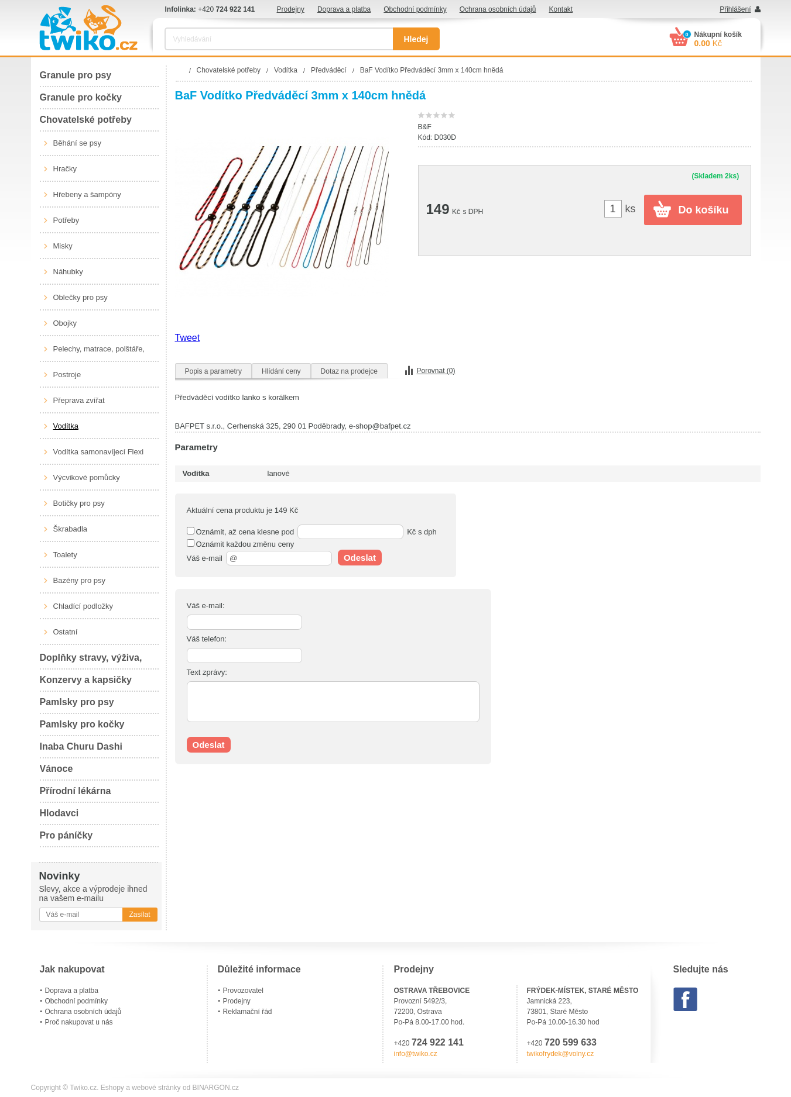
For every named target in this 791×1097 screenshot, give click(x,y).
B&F (425, 127)
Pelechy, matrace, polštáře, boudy (99, 353)
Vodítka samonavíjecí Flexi (98, 451)
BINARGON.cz (216, 1088)
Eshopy (112, 1088)
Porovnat (436, 371)
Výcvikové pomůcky (86, 477)
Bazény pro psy (79, 580)
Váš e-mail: (206, 605)
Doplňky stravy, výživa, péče (91, 661)
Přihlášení (735, 9)
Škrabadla (70, 529)
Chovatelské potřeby (86, 120)
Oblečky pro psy (80, 297)
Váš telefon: (207, 638)
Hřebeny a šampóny (87, 194)
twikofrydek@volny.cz (560, 1054)
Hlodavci (59, 813)
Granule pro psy (76, 75)
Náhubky (68, 271)
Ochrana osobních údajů (498, 9)
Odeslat (360, 558)
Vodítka (65, 426)
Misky (63, 246)
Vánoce (56, 769)
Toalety (65, 554)
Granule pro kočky (81, 97)
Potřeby (66, 220)
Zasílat (139, 914)
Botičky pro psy (79, 503)
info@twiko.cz (415, 1054)
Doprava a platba (344, 9)
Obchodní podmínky (414, 9)
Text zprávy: (207, 672)
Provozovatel (243, 990)
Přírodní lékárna (75, 791)
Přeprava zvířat (79, 400)
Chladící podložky (83, 606)
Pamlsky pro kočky (82, 724)
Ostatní (65, 631)
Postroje (67, 374)
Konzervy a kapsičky (86, 680)
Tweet (187, 338)
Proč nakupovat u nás (79, 1022)
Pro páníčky (66, 835)
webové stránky (156, 1088)
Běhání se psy (77, 143)
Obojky (65, 323)
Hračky (65, 168)
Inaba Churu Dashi (81, 746)
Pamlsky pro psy (77, 702)
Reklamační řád (247, 1012)
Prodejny (290, 9)
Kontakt (561, 9)
